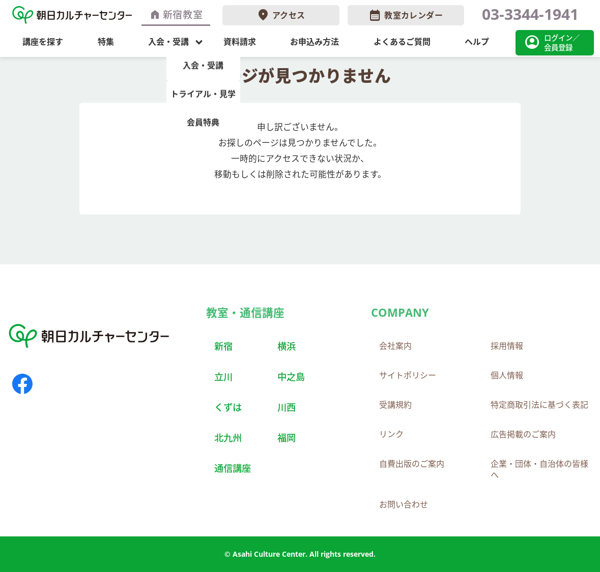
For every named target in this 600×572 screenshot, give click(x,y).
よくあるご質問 (402, 41)
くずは (228, 407)
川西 (286, 407)
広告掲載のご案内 (523, 434)
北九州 (228, 437)
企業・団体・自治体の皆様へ (539, 469)
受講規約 (395, 404)
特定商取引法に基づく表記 (539, 404)
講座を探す (42, 41)
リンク (391, 434)
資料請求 (239, 41)
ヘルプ (477, 41)
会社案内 (395, 345)
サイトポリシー (407, 375)
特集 (106, 41)
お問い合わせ (403, 504)
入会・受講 (168, 41)
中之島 (291, 376)
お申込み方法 (314, 41)
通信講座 (232, 468)
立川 (223, 376)
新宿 (223, 346)
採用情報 (507, 345)
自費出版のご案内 (411, 463)
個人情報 (507, 375)
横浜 (286, 346)
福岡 (286, 437)
